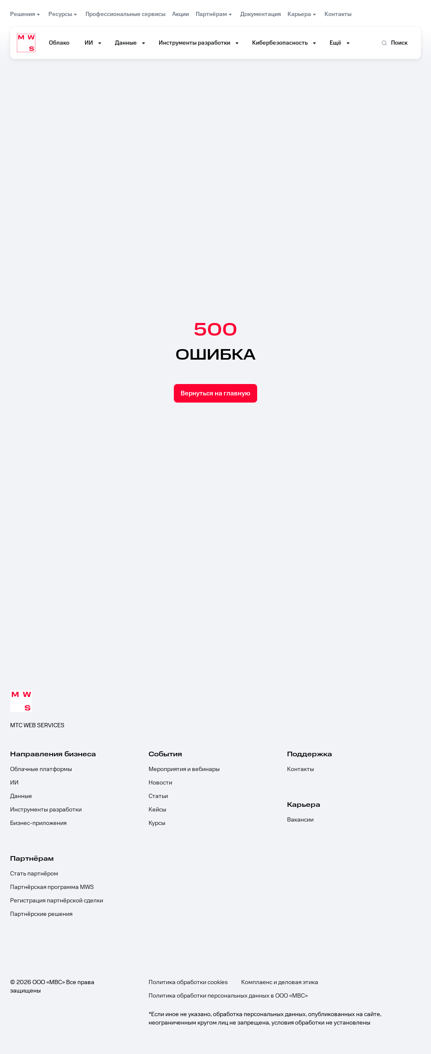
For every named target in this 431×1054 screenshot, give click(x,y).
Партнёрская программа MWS (52, 887)
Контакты (300, 769)
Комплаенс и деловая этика (279, 982)
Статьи (158, 796)
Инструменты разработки (46, 810)
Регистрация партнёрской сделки (56, 901)
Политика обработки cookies (188, 982)
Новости (160, 783)
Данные (21, 796)
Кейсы (157, 810)
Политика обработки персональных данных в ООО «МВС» (228, 996)
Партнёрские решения (41, 914)
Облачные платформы (41, 769)
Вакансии (300, 820)
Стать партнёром (34, 874)
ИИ (14, 783)
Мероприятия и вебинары (184, 769)
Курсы (157, 823)
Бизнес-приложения (38, 823)
